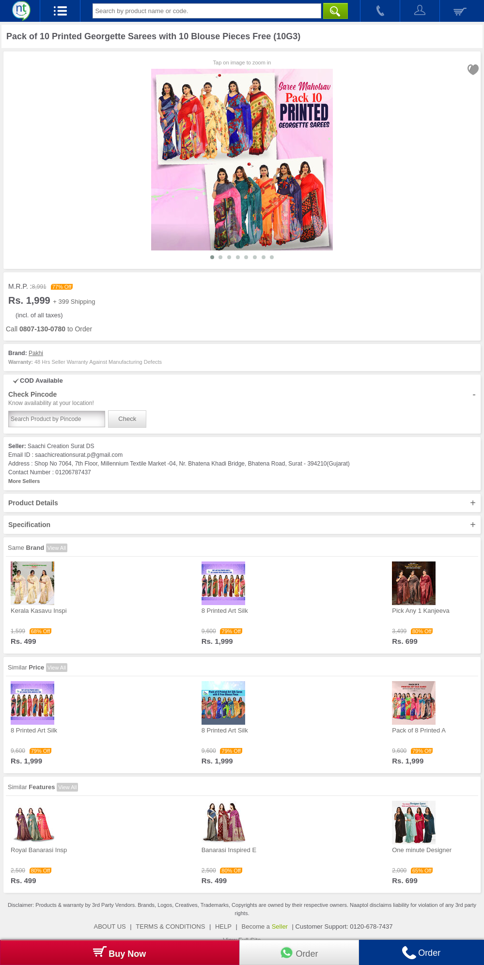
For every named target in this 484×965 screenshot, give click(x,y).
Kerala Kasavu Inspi (39, 610)
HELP (223, 926)
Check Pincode (242, 398)
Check (127, 418)
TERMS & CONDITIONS (170, 926)
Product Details (242, 502)
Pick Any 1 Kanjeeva (421, 610)
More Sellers (24, 481)
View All (56, 548)
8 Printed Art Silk (225, 610)
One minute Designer (422, 850)
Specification (242, 524)
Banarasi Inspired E (229, 850)
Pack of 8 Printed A (419, 730)
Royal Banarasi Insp (39, 850)
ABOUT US (110, 926)
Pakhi (36, 353)
